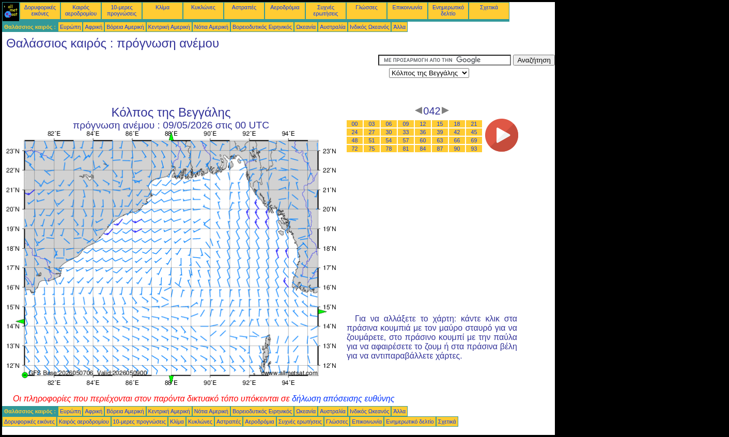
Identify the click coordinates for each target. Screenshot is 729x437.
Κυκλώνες (203, 7)
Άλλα (399, 27)
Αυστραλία (333, 27)
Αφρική (93, 27)
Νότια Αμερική (211, 27)
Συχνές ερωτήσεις (326, 10)
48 (355, 140)
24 (355, 132)
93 (474, 148)
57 (406, 140)
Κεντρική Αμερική (169, 27)
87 (440, 148)
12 (423, 124)
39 (440, 132)
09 (406, 124)
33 (406, 132)
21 (474, 124)
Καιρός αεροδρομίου (81, 10)
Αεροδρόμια (284, 7)
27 (372, 132)
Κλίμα (162, 7)
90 (457, 148)
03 (372, 124)
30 (389, 132)
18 (457, 124)
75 (372, 148)
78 (389, 148)
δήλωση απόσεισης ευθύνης (343, 398)
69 (474, 140)
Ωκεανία (306, 27)
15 (440, 124)
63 (440, 140)
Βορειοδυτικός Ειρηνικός (262, 27)
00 (355, 124)
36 (423, 132)
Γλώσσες (366, 7)
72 (355, 148)
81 (406, 148)
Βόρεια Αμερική (125, 27)
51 (372, 140)
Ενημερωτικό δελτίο (448, 10)
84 (423, 148)
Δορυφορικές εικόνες (40, 10)
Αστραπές (244, 7)
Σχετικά (489, 7)
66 (457, 140)
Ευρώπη (70, 27)
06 (389, 124)
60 (423, 140)
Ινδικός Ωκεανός (369, 27)
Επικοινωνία (408, 7)
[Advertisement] (190, 78)
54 (389, 140)
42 (457, 132)
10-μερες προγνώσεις (121, 10)
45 (474, 132)
